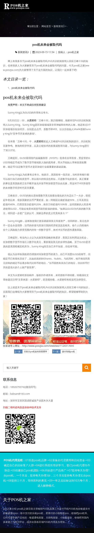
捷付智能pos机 (68, 351)
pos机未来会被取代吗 (23, 87)
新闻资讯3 (59, 26)
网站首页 (46, 26)
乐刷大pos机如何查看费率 (35, 351)
